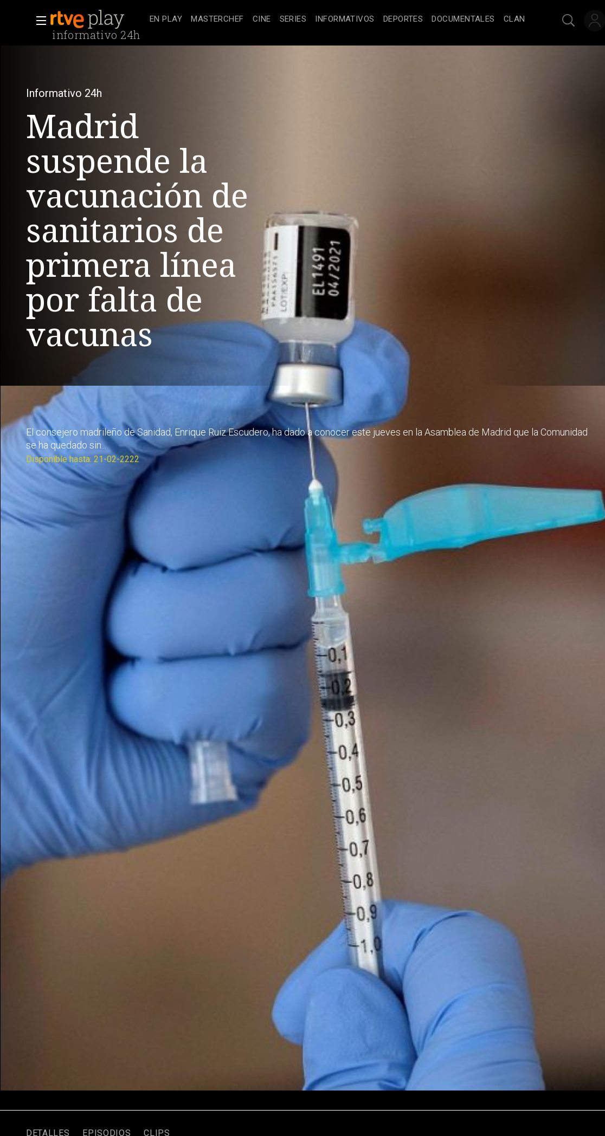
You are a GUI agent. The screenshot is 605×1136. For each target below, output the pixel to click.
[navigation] (337, 19)
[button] (38, 21)
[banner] (97, 19)
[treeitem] (166, 20)
